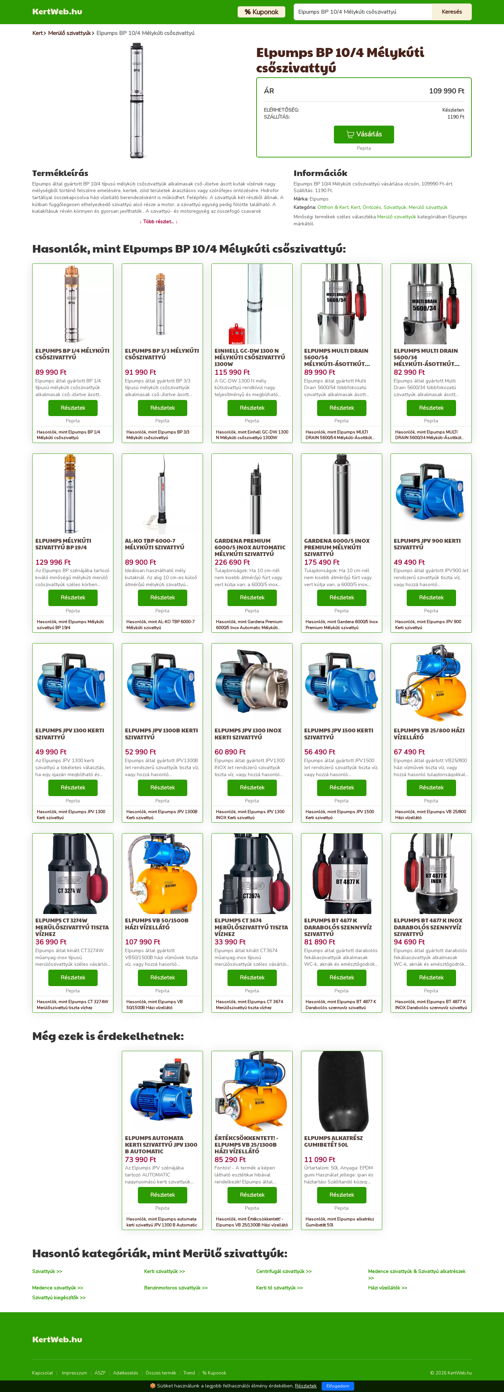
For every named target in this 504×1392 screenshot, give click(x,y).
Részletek (73, 408)
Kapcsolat (42, 1373)
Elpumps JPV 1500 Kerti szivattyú (338, 733)
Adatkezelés (125, 1373)
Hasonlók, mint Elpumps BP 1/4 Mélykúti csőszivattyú (68, 435)
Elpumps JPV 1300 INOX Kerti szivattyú (248, 733)
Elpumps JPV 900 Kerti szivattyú (427, 543)
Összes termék (161, 1373)
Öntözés (372, 207)
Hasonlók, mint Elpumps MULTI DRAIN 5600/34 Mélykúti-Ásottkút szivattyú (428, 438)
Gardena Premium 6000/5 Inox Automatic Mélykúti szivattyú (250, 547)
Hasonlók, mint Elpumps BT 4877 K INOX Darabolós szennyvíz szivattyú (431, 1005)
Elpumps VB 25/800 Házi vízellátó (429, 733)
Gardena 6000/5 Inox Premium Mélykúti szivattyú (337, 547)
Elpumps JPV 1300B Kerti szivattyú (161, 733)
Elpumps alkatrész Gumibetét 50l (333, 1141)
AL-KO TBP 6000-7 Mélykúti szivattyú (154, 543)
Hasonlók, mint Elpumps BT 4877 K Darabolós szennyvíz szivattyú (341, 1005)
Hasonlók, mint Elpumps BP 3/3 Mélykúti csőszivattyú (157, 435)
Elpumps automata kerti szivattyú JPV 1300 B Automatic (161, 1144)
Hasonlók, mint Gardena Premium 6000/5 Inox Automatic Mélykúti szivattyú (249, 628)
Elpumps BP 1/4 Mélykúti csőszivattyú (72, 353)
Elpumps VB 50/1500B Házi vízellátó (157, 923)
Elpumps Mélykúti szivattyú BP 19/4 (63, 543)
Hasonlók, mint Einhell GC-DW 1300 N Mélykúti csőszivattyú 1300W (252, 435)
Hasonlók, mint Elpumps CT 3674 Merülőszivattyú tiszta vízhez (249, 1005)
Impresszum (74, 1373)
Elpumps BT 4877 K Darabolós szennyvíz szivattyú (338, 926)
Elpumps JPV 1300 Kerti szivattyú (69, 733)
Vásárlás (364, 134)
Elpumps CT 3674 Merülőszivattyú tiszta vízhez (251, 926)
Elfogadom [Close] (338, 1386)
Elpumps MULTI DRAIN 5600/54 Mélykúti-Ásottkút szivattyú (336, 360)
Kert (355, 207)
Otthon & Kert (333, 207)
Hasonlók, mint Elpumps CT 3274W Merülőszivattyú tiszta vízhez (72, 1005)
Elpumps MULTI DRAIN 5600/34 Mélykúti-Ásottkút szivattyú (426, 360)
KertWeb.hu (57, 11)
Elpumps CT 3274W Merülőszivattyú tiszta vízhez (72, 926)
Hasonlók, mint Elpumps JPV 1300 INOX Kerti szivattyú (250, 815)
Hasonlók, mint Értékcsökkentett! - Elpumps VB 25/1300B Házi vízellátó (252, 1222)
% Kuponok (214, 1373)
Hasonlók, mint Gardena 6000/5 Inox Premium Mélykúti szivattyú (342, 625)
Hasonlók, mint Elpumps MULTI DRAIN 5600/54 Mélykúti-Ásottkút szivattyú (339, 438)
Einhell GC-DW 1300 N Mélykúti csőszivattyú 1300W (250, 357)
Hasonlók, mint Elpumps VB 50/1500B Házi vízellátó (154, 1005)
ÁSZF (100, 1373)
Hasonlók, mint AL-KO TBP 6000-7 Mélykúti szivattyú (160, 625)
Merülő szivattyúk (428, 207)
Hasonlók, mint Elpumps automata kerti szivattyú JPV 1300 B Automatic (161, 1222)
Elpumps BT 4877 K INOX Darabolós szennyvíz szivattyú (428, 926)
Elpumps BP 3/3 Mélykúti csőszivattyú (162, 353)
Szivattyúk (395, 207)
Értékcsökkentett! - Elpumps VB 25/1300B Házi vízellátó (246, 1144)
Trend (189, 1373)
